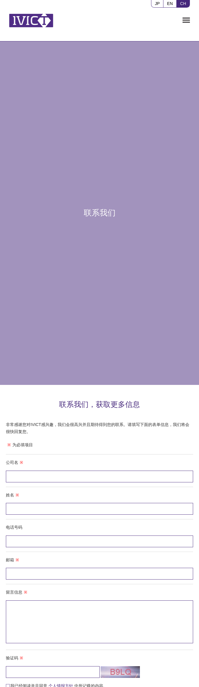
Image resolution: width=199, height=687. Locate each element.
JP (157, 3)
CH (183, 3)
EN (170, 3)
